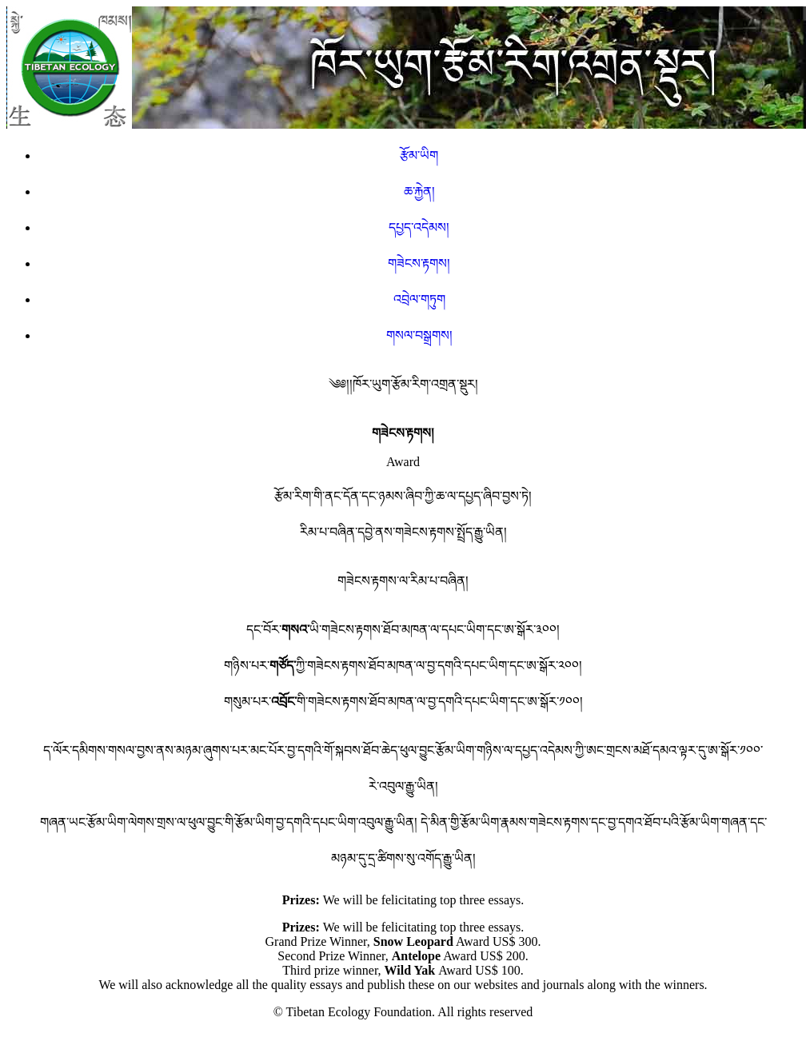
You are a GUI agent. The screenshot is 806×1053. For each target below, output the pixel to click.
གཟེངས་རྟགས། (419, 263)
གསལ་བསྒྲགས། (419, 335)
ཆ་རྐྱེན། (419, 191)
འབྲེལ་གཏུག (419, 299)
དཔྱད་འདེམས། (419, 227)
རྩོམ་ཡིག (419, 155)
